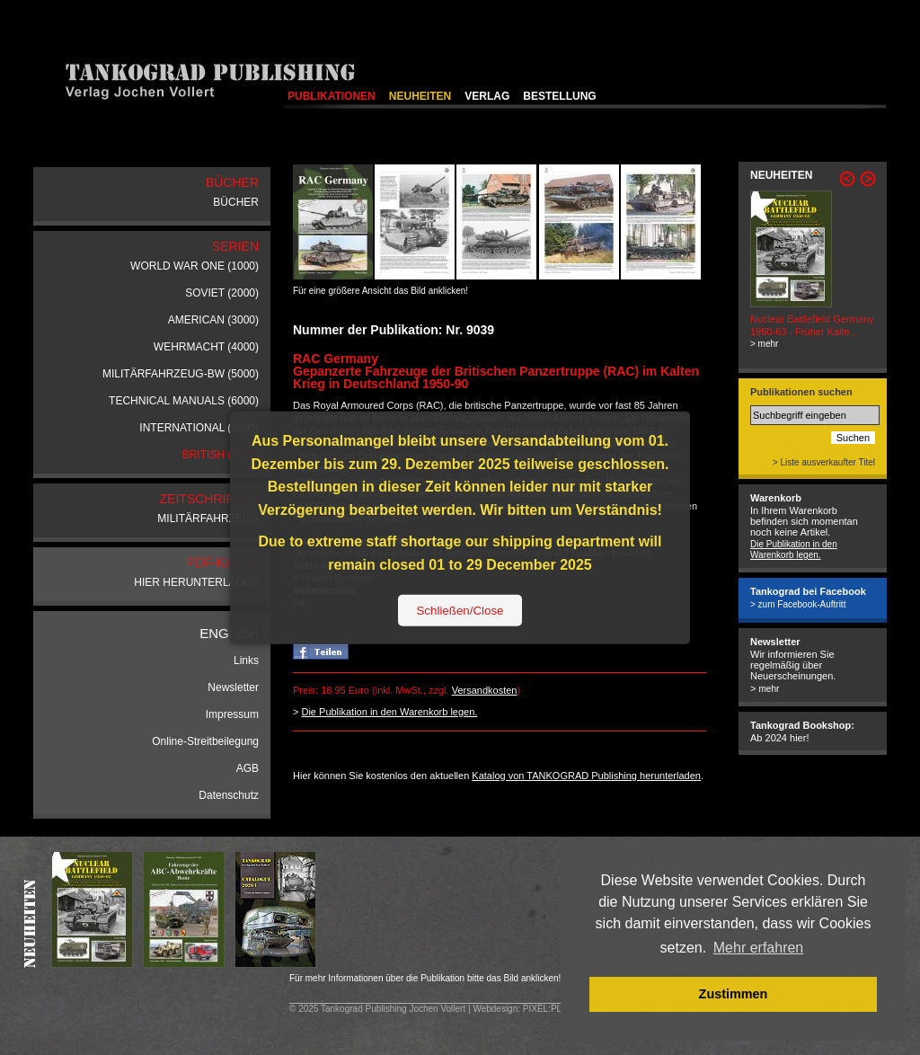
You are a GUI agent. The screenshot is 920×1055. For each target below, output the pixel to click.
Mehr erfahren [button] (758, 947)
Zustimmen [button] (733, 994)
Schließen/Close (459, 609)
